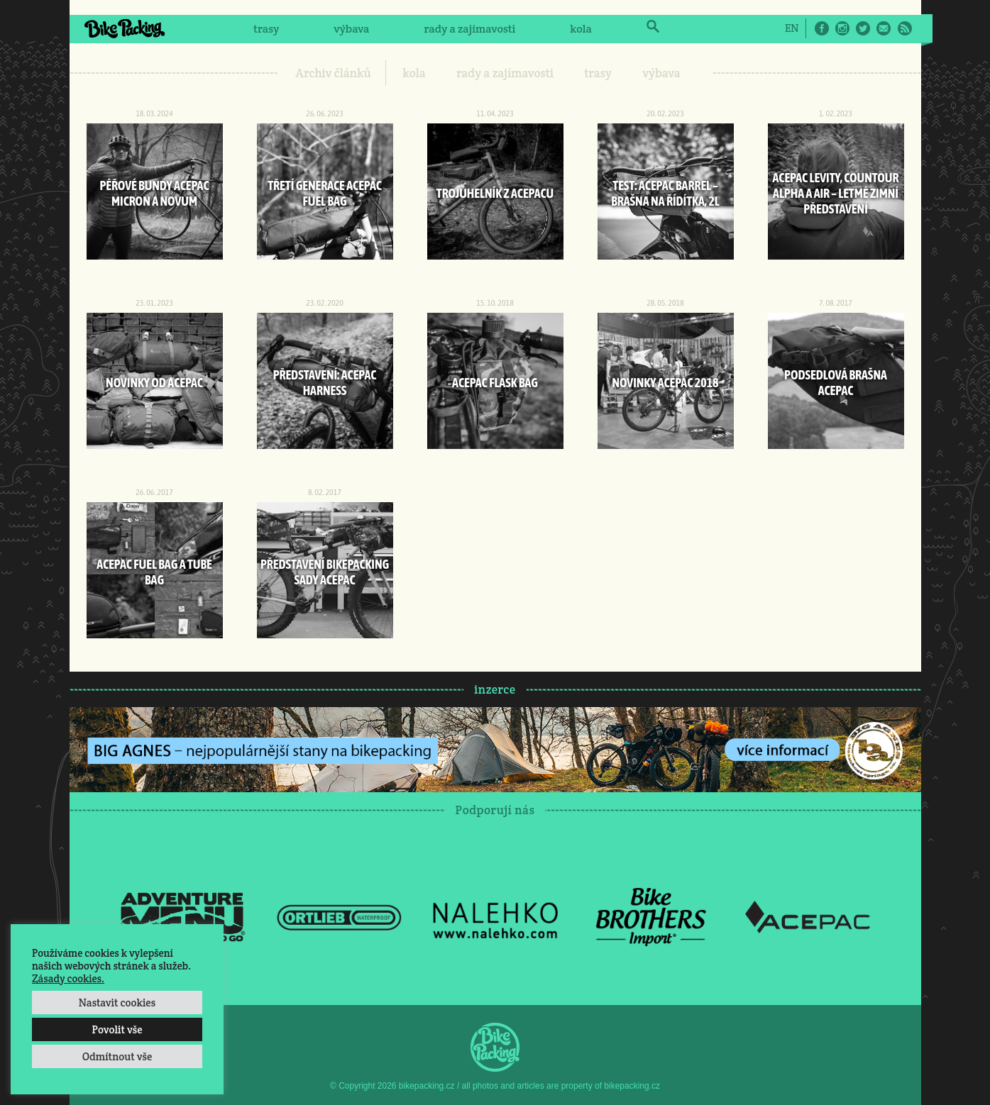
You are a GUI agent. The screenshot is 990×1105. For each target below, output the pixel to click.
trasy (266, 28)
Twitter (863, 28)
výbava (351, 28)
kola (581, 28)
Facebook (822, 28)
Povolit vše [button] (117, 1029)
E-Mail (883, 28)
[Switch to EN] (791, 28)
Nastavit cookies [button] (117, 1002)
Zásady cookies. (68, 978)
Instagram (842, 28)
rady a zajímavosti (470, 28)
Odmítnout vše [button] (117, 1056)
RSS (905, 28)
